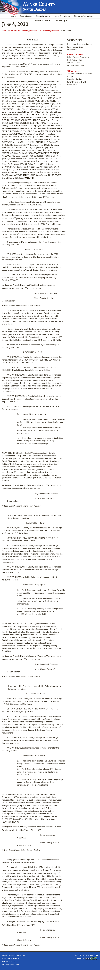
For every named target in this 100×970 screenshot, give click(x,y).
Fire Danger (62, 20)
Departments (43, 16)
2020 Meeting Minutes (49, 30)
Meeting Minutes (29, 30)
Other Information (83, 16)
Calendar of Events (42, 20)
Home (13, 16)
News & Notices (62, 16)
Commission (26, 16)
